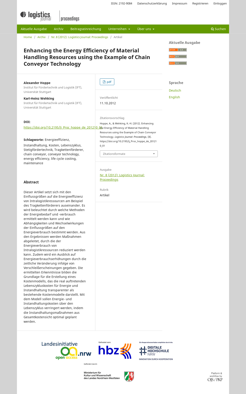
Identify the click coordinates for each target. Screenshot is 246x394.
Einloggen (220, 3)
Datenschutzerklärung (152, 3)
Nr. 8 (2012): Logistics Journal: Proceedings (79, 37)
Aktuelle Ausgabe (34, 29)
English (174, 97)
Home (28, 37)
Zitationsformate (114, 154)
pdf (108, 82)
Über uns (144, 29)
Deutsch (175, 90)
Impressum (179, 3)
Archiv (58, 29)
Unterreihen (117, 29)
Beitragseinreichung (85, 29)
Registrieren (200, 3)
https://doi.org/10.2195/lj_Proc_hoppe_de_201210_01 (63, 127)
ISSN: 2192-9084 (121, 3)
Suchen (218, 29)
